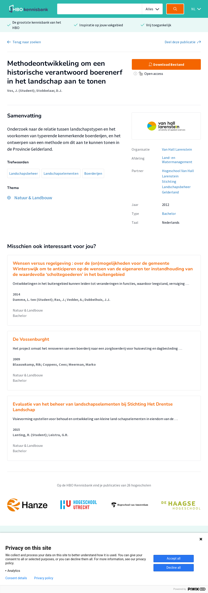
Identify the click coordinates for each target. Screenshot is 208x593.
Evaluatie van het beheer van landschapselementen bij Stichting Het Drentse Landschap (93, 407)
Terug (27, 42)
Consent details (16, 578)
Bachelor (169, 213)
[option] (104, 505)
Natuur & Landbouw (28, 310)
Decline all (173, 567)
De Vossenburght (31, 339)
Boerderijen (93, 173)
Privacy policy (43, 578)
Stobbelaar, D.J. (49, 90)
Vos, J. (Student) (20, 90)
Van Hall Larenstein (177, 149)
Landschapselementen (61, 173)
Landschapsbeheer (23, 173)
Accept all (174, 558)
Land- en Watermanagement (177, 160)
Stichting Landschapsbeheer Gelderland (176, 186)
